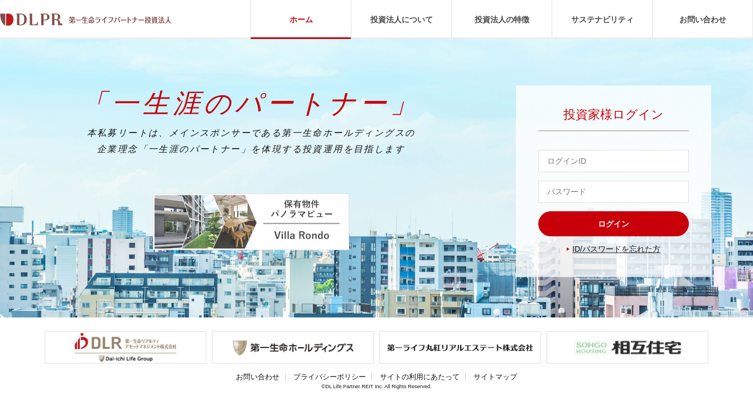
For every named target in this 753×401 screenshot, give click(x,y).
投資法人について (401, 19)
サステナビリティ (602, 19)
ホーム (301, 19)
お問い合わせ (702, 19)
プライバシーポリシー (329, 377)
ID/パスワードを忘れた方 (616, 249)
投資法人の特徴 (502, 19)
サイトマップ (495, 377)
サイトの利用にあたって (420, 377)
